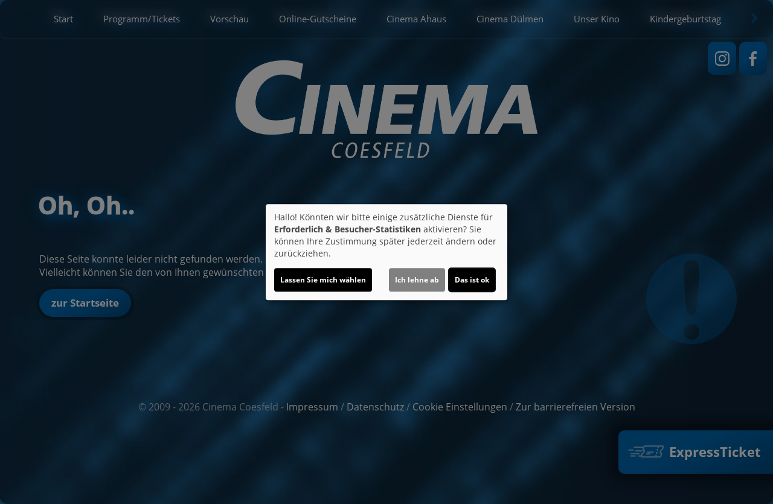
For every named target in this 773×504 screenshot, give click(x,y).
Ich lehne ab (417, 280)
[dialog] (386, 252)
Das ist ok (472, 280)
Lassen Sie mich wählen (323, 280)
